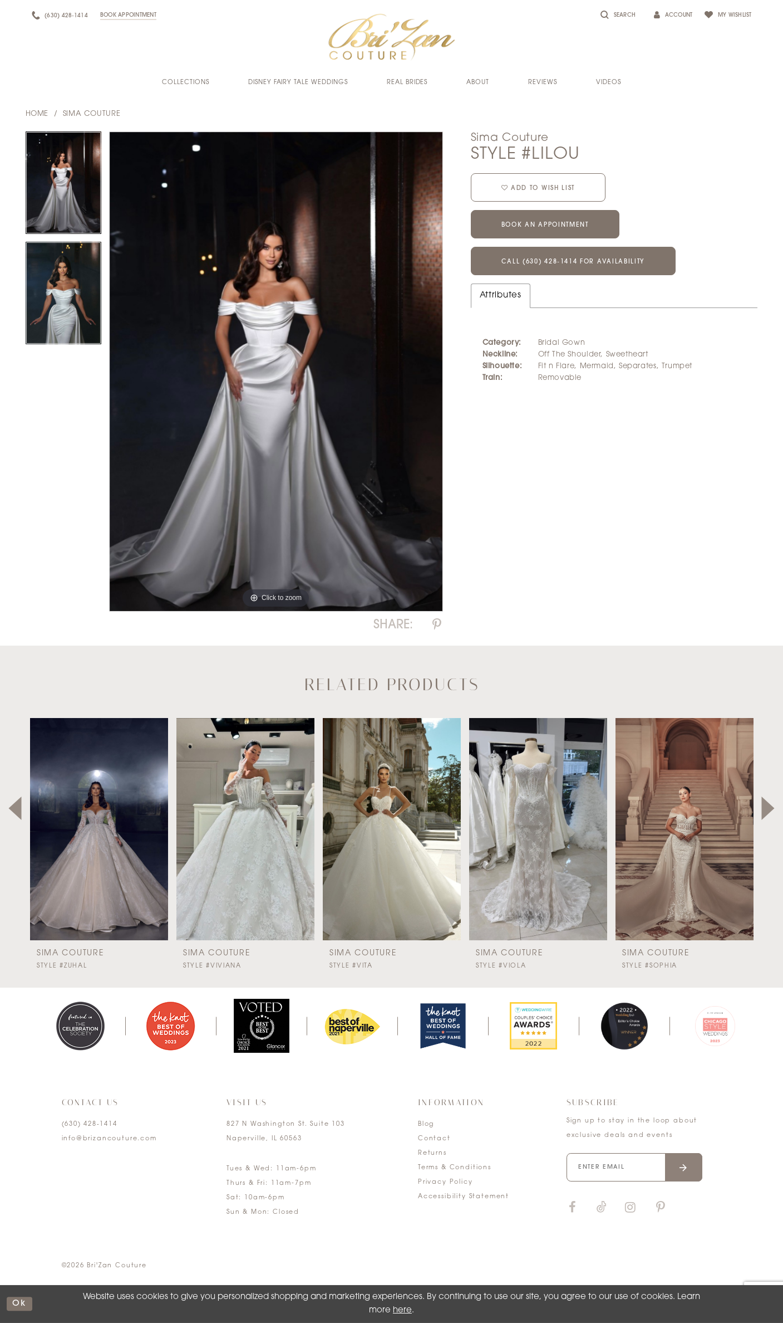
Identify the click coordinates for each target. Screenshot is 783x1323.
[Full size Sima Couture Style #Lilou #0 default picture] (276, 372)
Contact (434, 1139)
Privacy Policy (445, 1182)
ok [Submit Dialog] (19, 1304)
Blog (426, 1124)
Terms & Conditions (454, 1168)
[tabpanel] (63, 186)
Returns (432, 1153)
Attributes (500, 295)
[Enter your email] (634, 1167)
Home (37, 114)
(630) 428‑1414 (89, 1124)
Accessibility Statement (463, 1197)
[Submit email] (683, 1167)
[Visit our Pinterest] (660, 1208)
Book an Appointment (545, 225)
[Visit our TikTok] (602, 1207)
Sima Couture (91, 114)
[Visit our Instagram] (630, 1208)
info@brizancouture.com (109, 1139)
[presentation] (99, 829)
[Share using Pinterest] (437, 625)
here (402, 1310)
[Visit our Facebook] (573, 1208)
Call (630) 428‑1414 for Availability (573, 262)
